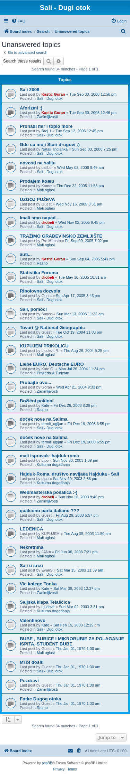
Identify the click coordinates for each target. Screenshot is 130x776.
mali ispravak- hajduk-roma (49, 455)
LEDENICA (31, 528)
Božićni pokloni (36, 400)
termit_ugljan (52, 424)
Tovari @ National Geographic (52, 327)
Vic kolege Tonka (38, 583)
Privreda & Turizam (53, 373)
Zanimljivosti (47, 117)
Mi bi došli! (32, 662)
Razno (42, 263)
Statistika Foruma (39, 272)
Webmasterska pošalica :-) (48, 492)
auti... (26, 254)
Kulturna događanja (53, 464)
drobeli (47, 222)
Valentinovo (32, 620)
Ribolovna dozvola (40, 291)
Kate (45, 405)
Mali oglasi (46, 190)
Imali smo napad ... (40, 217)
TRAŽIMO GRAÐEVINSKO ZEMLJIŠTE (61, 236)
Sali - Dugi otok (50, 98)
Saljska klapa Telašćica (45, 602)
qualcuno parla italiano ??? (49, 510)
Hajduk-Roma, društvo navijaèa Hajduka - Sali (69, 474)
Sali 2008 (29, 89)
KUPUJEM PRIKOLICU (44, 345)
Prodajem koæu (37, 181)
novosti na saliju (37, 162)
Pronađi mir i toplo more (46, 126)
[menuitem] (18, 21)
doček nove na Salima (44, 419)
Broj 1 (46, 131)
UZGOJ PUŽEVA (37, 199)
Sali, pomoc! (33, 309)
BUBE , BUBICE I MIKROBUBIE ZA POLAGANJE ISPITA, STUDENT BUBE (72, 641)
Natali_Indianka (54, 149)
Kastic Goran (53, 94)
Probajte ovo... (35, 382)
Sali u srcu (31, 565)
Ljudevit (47, 607)
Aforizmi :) (31, 108)
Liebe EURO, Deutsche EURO (52, 364)
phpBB (47, 763)
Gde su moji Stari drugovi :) (50, 144)
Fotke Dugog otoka (40, 698)
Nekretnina (31, 547)
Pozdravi (29, 680)
